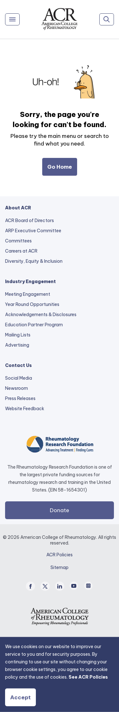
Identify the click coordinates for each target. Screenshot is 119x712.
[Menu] (12, 19)
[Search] (106, 19)
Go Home (59, 166)
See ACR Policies (88, 677)
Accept (20, 697)
